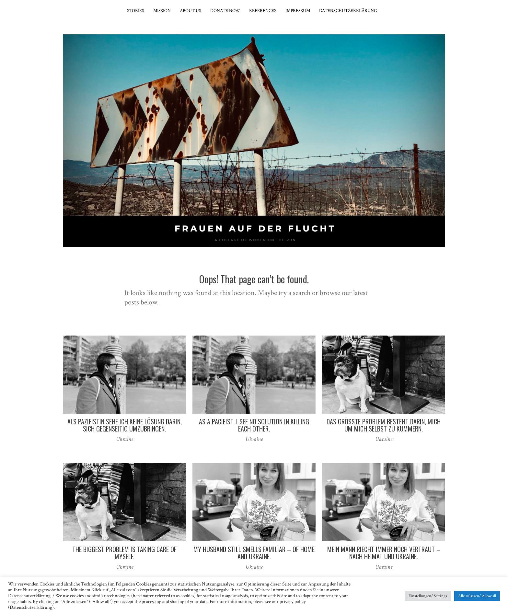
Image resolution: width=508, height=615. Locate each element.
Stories (135, 11)
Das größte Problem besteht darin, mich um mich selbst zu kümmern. (384, 425)
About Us (190, 11)
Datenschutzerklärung (348, 11)
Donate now (225, 11)
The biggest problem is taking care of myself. (124, 552)
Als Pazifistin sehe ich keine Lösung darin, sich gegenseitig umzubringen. (124, 425)
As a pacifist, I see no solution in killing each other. (254, 425)
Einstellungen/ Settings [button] (428, 596)
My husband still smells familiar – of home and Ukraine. (254, 552)
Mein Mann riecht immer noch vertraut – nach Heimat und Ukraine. (383, 552)
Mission (162, 11)
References (262, 11)
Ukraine (124, 439)
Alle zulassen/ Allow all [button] (477, 596)
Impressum (297, 11)
